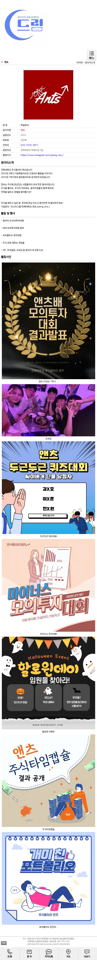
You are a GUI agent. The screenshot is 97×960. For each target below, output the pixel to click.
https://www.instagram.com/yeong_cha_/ (42, 155)
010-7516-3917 (29, 145)
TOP (4, 943)
